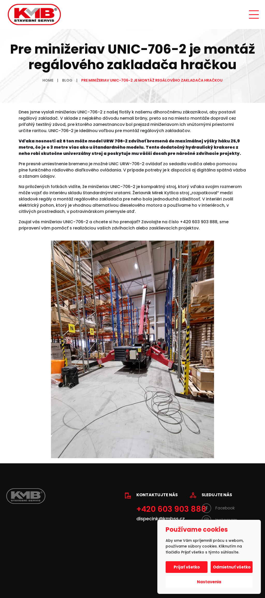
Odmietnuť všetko (232, 567)
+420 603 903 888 (171, 509)
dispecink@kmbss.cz (160, 518)
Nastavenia (209, 582)
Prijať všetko (187, 567)
